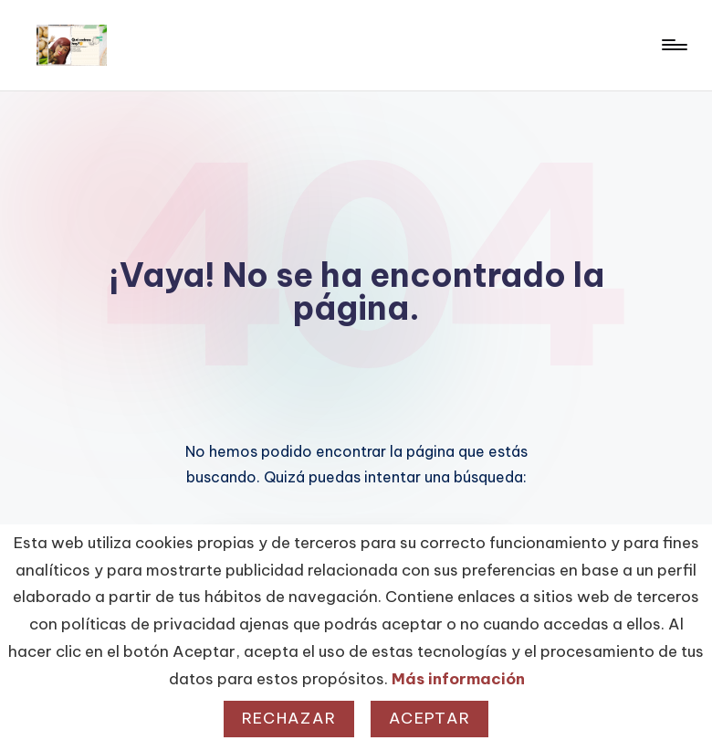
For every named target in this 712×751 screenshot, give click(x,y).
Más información (458, 679)
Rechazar (289, 718)
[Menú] (673, 44)
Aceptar (429, 718)
